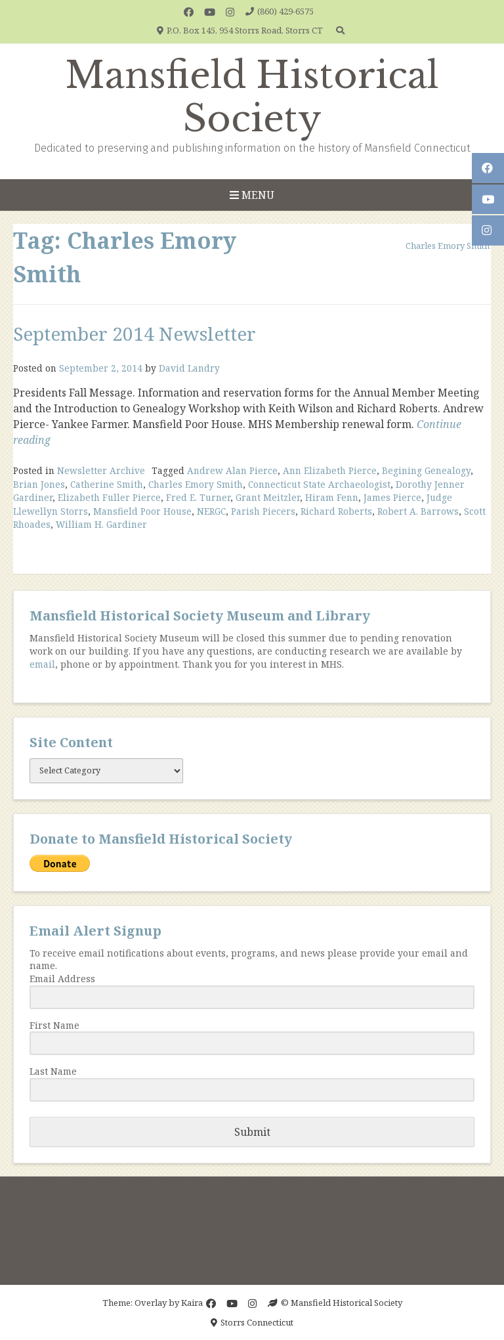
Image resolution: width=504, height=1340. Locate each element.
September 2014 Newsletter (134, 333)
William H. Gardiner (101, 524)
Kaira (192, 1302)
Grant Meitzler (268, 497)
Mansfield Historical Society (252, 97)
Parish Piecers (263, 511)
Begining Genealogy (426, 470)
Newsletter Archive (101, 470)
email (42, 664)
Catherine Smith (106, 484)
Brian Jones (39, 484)
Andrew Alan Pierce (232, 470)
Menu (252, 195)
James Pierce (392, 497)
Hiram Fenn (331, 497)
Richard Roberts (336, 511)
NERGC (211, 511)
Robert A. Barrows (418, 511)
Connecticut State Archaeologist (319, 484)
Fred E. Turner (198, 497)
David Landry (189, 368)
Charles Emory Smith (195, 484)
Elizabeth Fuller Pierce (109, 497)
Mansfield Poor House (142, 511)
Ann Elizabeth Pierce (330, 470)
